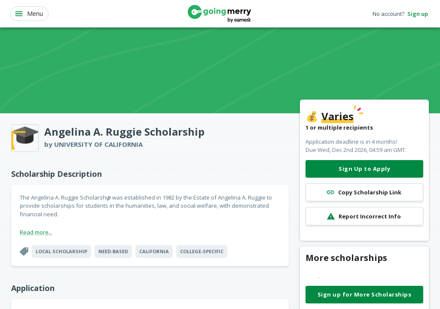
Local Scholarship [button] (61, 251)
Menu (28, 13)
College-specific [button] (201, 251)
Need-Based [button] (113, 251)
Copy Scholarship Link (364, 192)
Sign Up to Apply (364, 169)
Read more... (36, 232)
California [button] (154, 251)
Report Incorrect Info (364, 216)
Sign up (418, 14)
